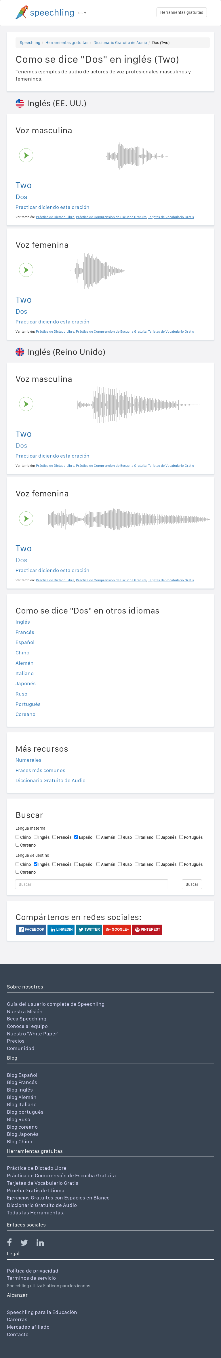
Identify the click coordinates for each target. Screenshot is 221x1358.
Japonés (26, 683)
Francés (25, 632)
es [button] (82, 12)
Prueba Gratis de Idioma (35, 1190)
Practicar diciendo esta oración (52, 207)
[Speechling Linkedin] (44, 1244)
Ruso (21, 694)
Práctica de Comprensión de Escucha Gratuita (61, 1175)
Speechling (30, 42)
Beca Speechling (26, 1019)
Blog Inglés (20, 1090)
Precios (15, 1041)
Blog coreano (22, 1127)
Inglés (23, 622)
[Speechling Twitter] (27, 1244)
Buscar (192, 884)
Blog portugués (25, 1112)
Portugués (28, 704)
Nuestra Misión (25, 1011)
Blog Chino (19, 1141)
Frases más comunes (40, 770)
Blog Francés (22, 1082)
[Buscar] (91, 884)
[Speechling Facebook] (13, 1244)
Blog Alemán (22, 1097)
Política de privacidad (32, 1271)
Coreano (25, 714)
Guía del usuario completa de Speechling (55, 1004)
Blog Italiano (22, 1104)
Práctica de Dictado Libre (36, 1168)
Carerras (17, 1319)
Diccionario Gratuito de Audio (120, 42)
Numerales (28, 760)
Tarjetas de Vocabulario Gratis (42, 1183)
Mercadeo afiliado (28, 1327)
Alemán (25, 663)
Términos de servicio (31, 1278)
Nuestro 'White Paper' (32, 1034)
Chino (22, 653)
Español (25, 642)
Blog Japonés (23, 1134)
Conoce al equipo (27, 1026)
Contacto (17, 1334)
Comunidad (21, 1048)
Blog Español (22, 1075)
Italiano (25, 673)
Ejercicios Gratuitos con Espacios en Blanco (58, 1198)
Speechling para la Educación (42, 1312)
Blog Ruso (18, 1119)
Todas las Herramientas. (35, 1213)
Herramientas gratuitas (181, 12)
